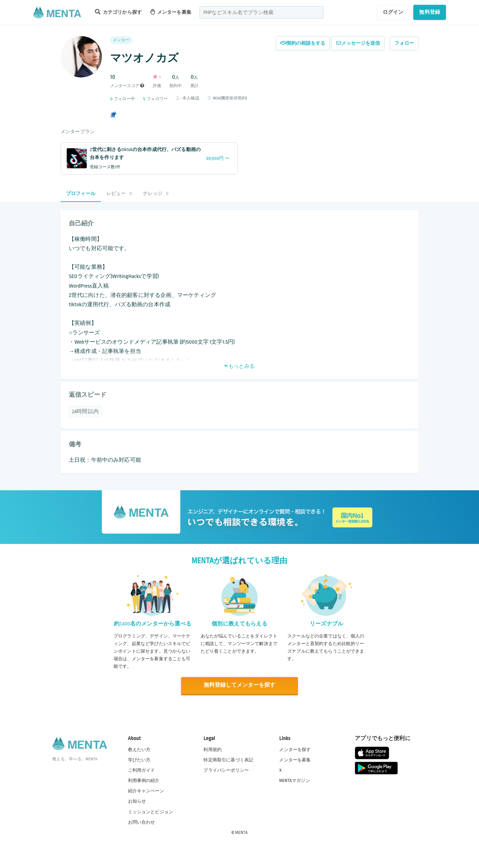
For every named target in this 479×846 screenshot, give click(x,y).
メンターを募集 (170, 12)
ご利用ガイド (141, 770)
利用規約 (212, 749)
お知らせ (137, 801)
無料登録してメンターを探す (239, 685)
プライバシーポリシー (226, 770)
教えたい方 (139, 749)
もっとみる (239, 366)
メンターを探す (295, 749)
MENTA (241, 831)
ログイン (393, 12)
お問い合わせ (141, 821)
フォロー (404, 43)
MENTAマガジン (294, 780)
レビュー (119, 193)
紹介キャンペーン (146, 790)
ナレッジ (155, 193)
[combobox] (261, 12)
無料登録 (429, 12)
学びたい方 (139, 759)
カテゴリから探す (118, 12)
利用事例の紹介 (144, 780)
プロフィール (80, 193)
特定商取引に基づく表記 (228, 759)
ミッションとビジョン (150, 811)
